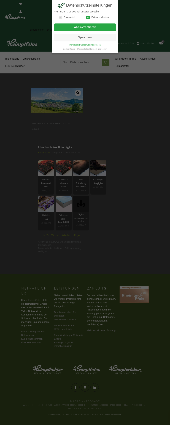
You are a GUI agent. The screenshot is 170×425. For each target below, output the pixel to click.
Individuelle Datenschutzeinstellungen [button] (85, 45)
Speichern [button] (85, 37)
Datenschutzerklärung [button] (86, 49)
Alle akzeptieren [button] (85, 27)
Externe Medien (97, 17)
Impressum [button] (102, 49)
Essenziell (67, 17)
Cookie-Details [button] (69, 49)
